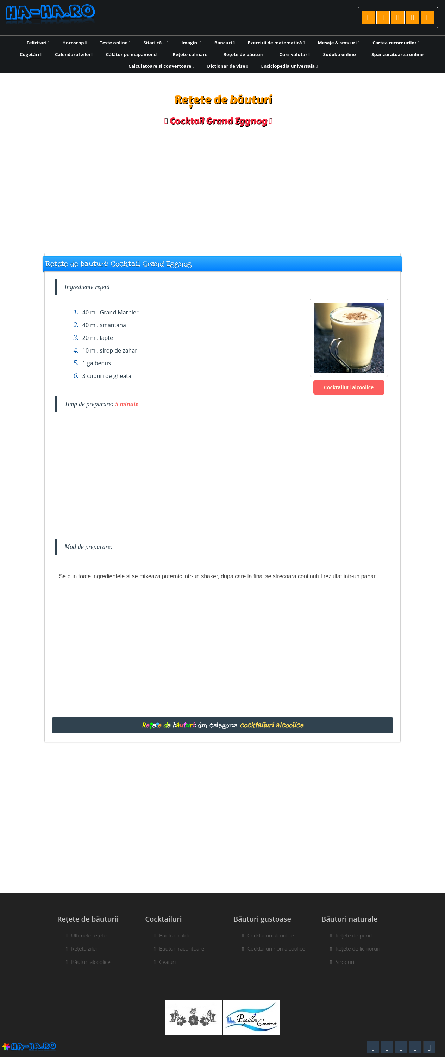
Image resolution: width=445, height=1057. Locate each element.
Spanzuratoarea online (398, 54)
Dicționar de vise (227, 66)
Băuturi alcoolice (86, 961)
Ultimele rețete (84, 935)
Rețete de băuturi (244, 54)
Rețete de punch (358, 935)
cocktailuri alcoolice (271, 725)
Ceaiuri (163, 961)
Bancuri (224, 42)
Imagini (191, 42)
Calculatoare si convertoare (161, 66)
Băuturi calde (171, 935)
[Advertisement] (222, 186)
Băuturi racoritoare (177, 948)
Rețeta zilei (80, 948)
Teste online (115, 42)
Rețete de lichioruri (361, 948)
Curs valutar (294, 54)
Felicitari (38, 42)
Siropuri (348, 961)
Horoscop (74, 42)
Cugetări (31, 54)
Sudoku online (341, 54)
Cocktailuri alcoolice (349, 387)
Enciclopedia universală (289, 66)
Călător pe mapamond (133, 54)
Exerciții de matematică (276, 42)
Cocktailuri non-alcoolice (280, 948)
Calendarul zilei (74, 54)
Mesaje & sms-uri (338, 42)
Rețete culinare (192, 54)
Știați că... (155, 42)
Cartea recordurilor (396, 42)
